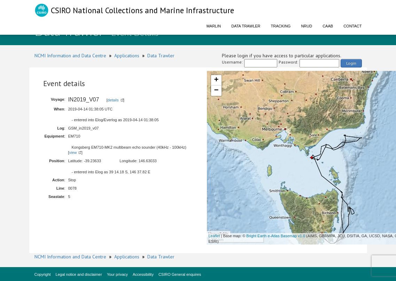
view (73, 152)
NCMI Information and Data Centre (70, 55)
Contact (352, 26)
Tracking (281, 26)
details (113, 100)
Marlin (214, 26)
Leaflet (214, 236)
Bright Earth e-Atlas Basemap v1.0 (275, 236)
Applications (126, 55)
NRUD (306, 26)
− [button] (216, 90)
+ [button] (216, 80)
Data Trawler (245, 26)
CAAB (328, 26)
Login (351, 63)
